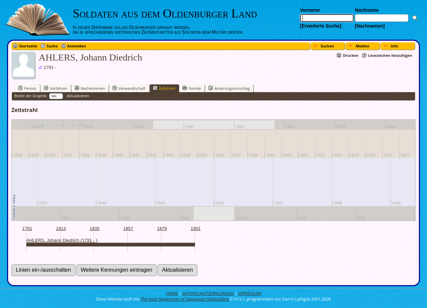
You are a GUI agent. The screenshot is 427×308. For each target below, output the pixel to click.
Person (27, 88)
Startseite (28, 45)
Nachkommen (90, 88)
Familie (192, 88)
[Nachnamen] (370, 26)
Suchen (327, 45)
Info (394, 45)
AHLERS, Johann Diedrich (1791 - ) (61, 240)
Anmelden (76, 45)
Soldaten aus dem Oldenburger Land (165, 13)
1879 (162, 228)
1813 (61, 228)
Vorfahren (55, 88)
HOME (172, 293)
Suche (52, 45)
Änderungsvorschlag (229, 88)
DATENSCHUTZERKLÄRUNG (208, 293)
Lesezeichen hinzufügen (390, 55)
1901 (196, 228)
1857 (128, 228)
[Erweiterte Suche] (320, 26)
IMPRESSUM (249, 293)
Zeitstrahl (164, 88)
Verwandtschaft (128, 88)
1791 (27, 228)
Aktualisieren (78, 95)
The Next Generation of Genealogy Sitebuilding (184, 299)
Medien (362, 45)
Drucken (351, 55)
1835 (95, 228)
